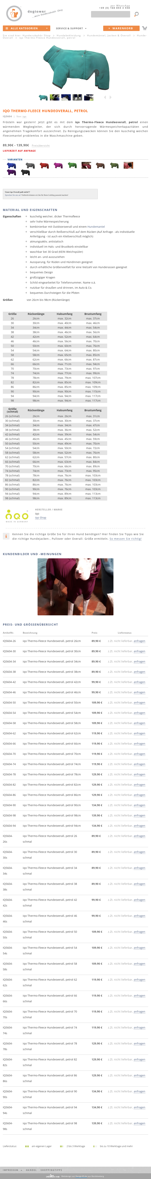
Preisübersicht (41, 145)
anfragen (139, 641)
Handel (31, 1170)
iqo (24, 116)
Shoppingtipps (51, 1170)
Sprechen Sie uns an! (13, 195)
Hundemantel (96, 226)
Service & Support (71, 28)
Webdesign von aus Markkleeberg (82, 1176)
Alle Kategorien (27, 28)
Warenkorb (124, 28)
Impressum (12, 1170)
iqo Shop (40, 517)
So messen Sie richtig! (126, 538)
